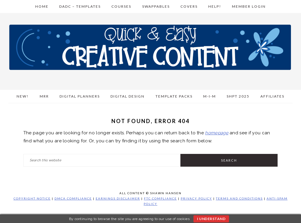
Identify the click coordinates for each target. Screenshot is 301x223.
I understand (211, 218)
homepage (216, 133)
